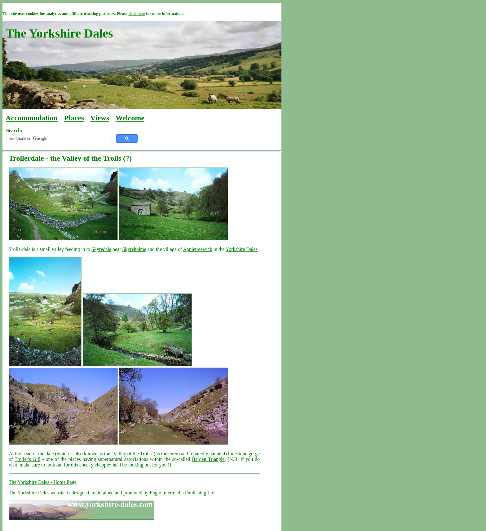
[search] (58, 138)
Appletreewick (197, 249)
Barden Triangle (208, 459)
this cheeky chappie (90, 464)
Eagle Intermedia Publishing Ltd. (182, 492)
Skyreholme (134, 249)
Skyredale (101, 249)
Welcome (130, 118)
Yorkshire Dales (242, 249)
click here (136, 13)
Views (100, 118)
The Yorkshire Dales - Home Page (43, 482)
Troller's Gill (28, 459)
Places (74, 118)
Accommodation (32, 118)
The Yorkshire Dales (29, 492)
